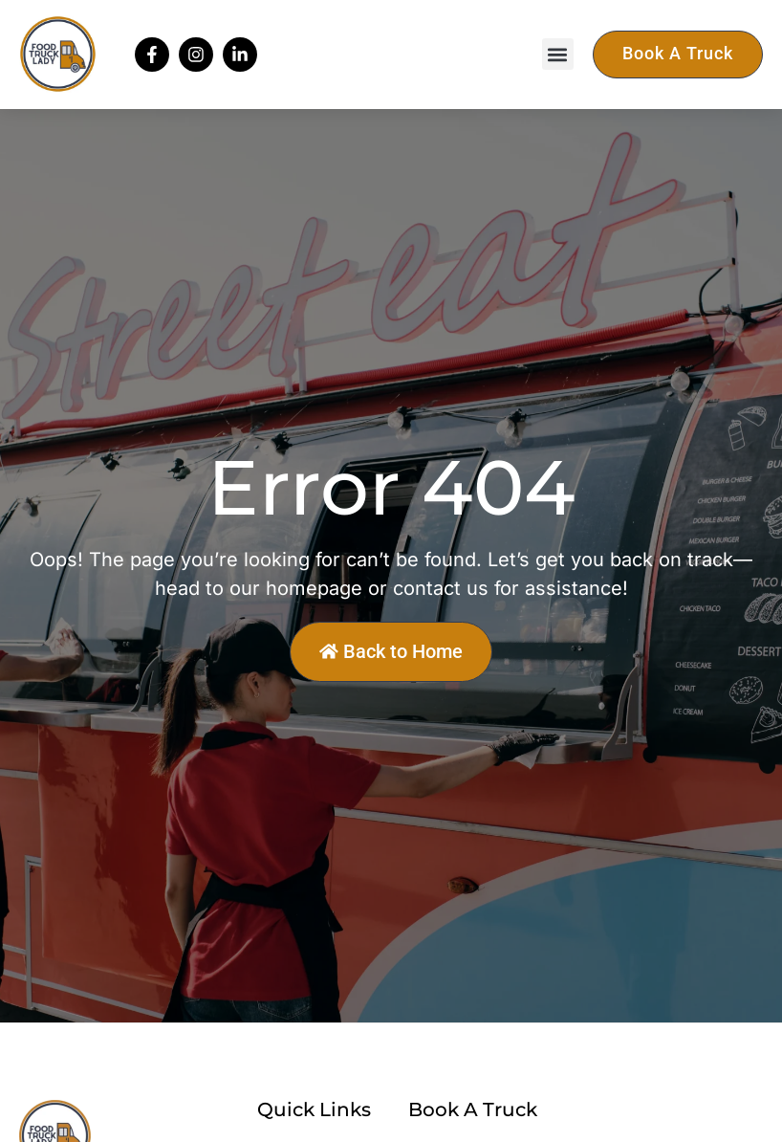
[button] (558, 54)
